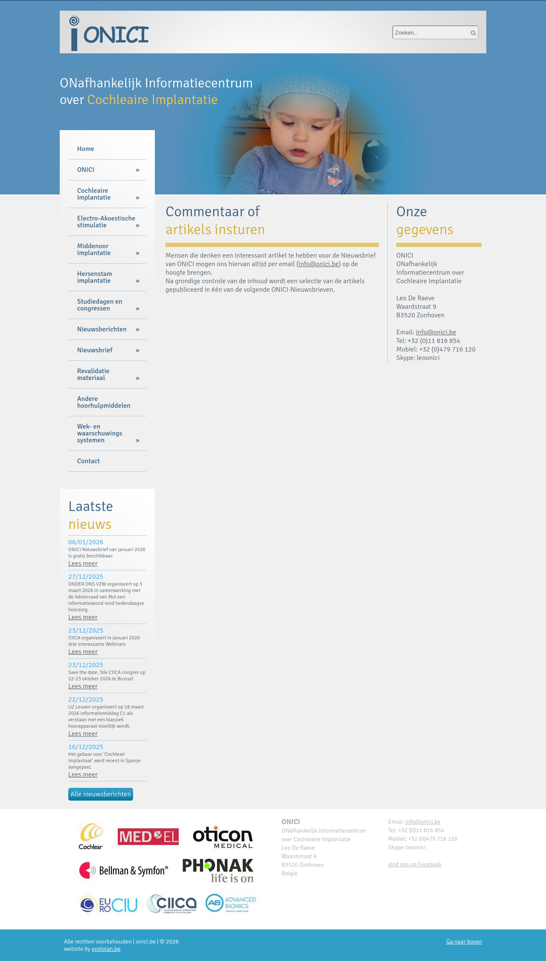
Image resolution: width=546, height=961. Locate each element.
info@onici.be (319, 264)
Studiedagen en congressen (99, 305)
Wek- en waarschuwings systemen (99, 433)
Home (85, 149)
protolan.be (106, 948)
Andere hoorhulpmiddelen (104, 402)
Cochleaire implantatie (94, 194)
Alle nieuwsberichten (100, 794)
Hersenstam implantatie (94, 277)
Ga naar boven (464, 941)
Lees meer (83, 563)
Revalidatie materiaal (93, 374)
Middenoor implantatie (94, 249)
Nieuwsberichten (102, 329)
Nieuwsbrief (95, 350)
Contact (88, 461)
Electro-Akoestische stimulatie (106, 221)
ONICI (85, 169)
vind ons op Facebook (415, 864)
